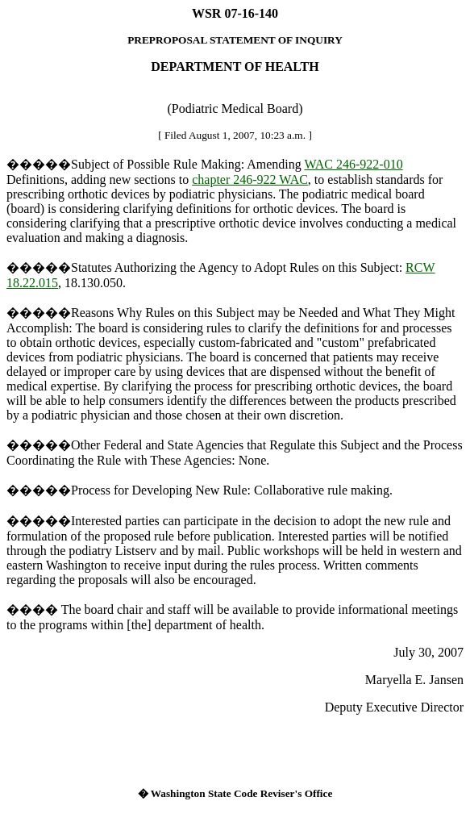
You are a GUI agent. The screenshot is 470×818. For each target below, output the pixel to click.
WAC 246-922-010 (353, 164)
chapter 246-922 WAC (250, 179)
